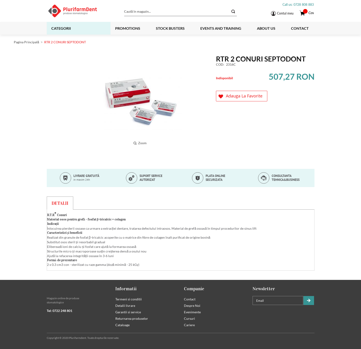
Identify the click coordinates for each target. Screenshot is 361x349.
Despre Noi (192, 306)
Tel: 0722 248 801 (59, 311)
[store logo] (78, 11)
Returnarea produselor (131, 318)
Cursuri (189, 318)
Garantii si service (128, 312)
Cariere (189, 325)
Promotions (127, 28)
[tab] (60, 202)
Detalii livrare (125, 306)
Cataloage (122, 325)
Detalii (60, 203)
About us (266, 28)
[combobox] (180, 11)
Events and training (220, 28)
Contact (300, 28)
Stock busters (170, 28)
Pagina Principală (26, 42)
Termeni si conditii (128, 299)
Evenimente (192, 312)
